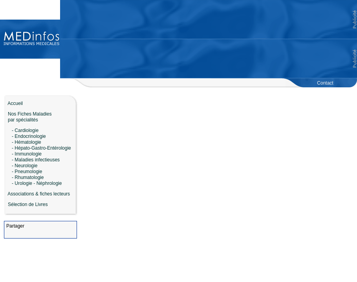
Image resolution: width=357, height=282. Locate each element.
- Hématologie (26, 142)
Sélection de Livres (28, 204)
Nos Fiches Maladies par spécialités (27, 117)
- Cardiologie (25, 130)
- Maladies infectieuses (36, 160)
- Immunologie (27, 154)
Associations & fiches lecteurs (38, 194)
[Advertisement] (208, 39)
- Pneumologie (27, 171)
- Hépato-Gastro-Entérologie (41, 148)
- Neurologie (24, 165)
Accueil (13, 103)
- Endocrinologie (29, 136)
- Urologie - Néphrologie (37, 183)
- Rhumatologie (28, 177)
